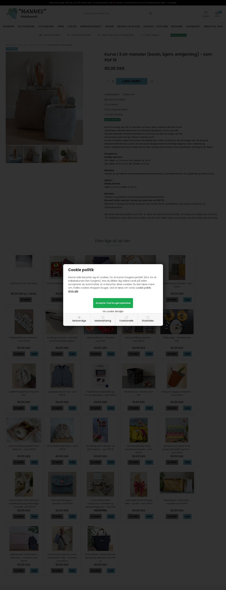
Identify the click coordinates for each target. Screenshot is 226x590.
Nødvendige (79, 320)
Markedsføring (103, 320)
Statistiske (148, 320)
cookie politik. (143, 287)
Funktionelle (126, 320)
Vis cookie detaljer (113, 311)
